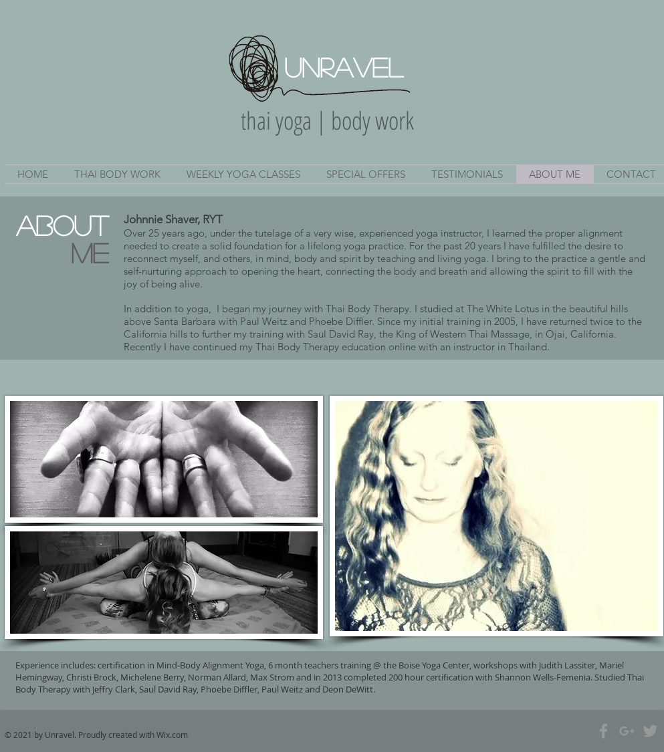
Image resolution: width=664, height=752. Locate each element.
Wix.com (172, 734)
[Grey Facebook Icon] (603, 731)
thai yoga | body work (327, 120)
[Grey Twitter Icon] (650, 731)
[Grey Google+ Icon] (627, 731)
